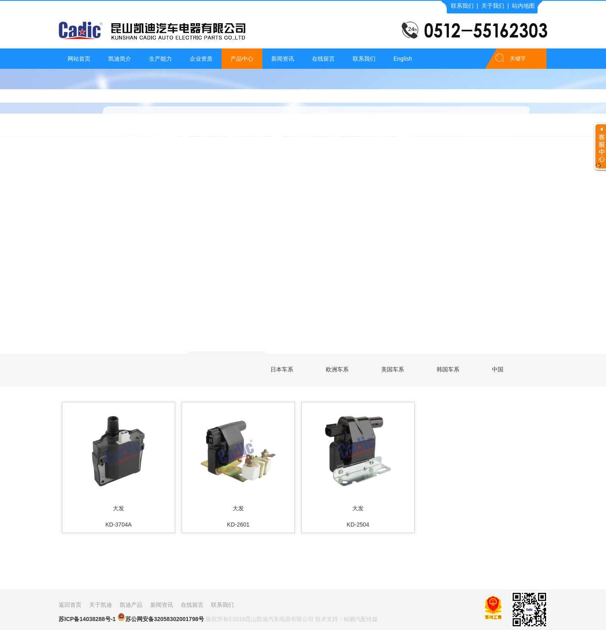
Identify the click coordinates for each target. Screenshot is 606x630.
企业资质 (201, 58)
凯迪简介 (119, 58)
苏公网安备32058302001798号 (160, 617)
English (402, 58)
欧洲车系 (337, 369)
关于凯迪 (100, 604)
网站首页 (79, 58)
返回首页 (70, 604)
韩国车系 (448, 369)
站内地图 (523, 5)
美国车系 (392, 369)
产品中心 (242, 58)
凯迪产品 (131, 604)
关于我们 (492, 5)
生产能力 (160, 58)
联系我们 (462, 5)
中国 (497, 369)
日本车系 (281, 369)
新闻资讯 (282, 58)
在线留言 (323, 58)
